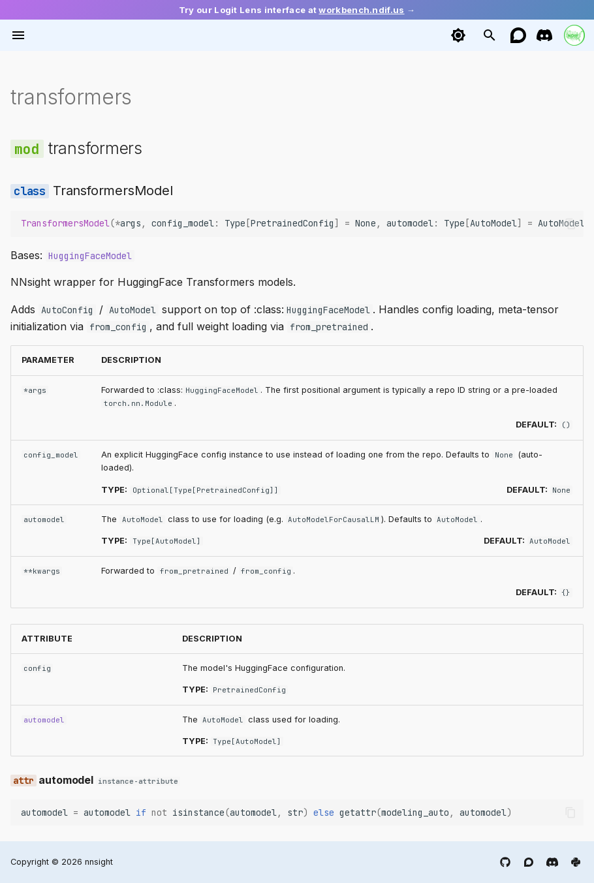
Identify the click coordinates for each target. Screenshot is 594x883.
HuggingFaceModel (90, 256)
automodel (44, 719)
